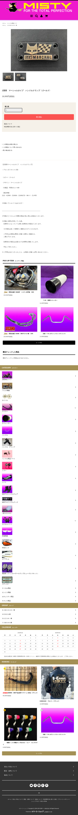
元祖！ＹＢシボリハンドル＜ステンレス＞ (53, 333)
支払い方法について (17, 799)
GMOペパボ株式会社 (45, 808)
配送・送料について (29, 799)
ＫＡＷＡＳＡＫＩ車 (12, 25)
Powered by (39, 811)
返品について (8, 124)
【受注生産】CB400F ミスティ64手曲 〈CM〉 (19, 292)
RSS (41, 801)
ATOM (45, 801)
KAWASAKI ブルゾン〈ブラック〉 (50, 701)
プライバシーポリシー (63, 799)
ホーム (4, 23)
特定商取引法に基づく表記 (12, 126)
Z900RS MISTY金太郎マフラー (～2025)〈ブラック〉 (20, 693)
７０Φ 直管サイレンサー (48, 300)
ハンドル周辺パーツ (12, 23)
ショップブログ (35, 801)
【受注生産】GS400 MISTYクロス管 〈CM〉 (18, 334)
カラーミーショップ (23, 808)
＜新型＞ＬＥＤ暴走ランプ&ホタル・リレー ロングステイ (20, 743)
